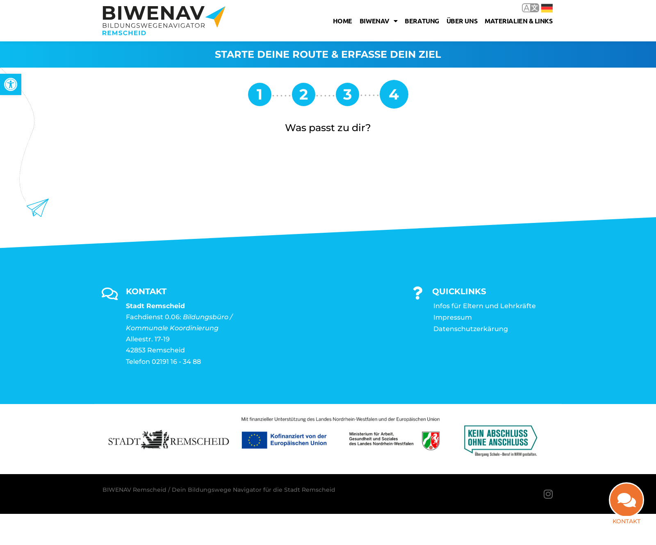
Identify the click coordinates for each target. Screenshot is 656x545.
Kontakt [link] (626, 521)
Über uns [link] (461, 20)
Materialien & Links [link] (518, 20)
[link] (10, 84)
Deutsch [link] (547, 8)
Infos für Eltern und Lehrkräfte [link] (484, 306)
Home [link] (342, 20)
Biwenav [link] (378, 21)
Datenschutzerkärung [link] (470, 329)
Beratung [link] (422, 20)
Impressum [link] (452, 317)
